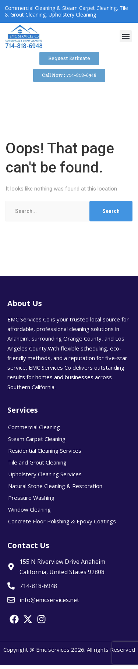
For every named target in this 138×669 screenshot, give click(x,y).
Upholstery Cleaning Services (45, 474)
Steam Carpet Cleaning (37, 438)
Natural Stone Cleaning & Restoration (55, 486)
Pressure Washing (31, 497)
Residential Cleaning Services (44, 450)
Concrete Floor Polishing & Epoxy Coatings (62, 521)
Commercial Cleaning (34, 427)
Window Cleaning (29, 509)
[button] (126, 36)
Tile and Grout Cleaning (37, 462)
